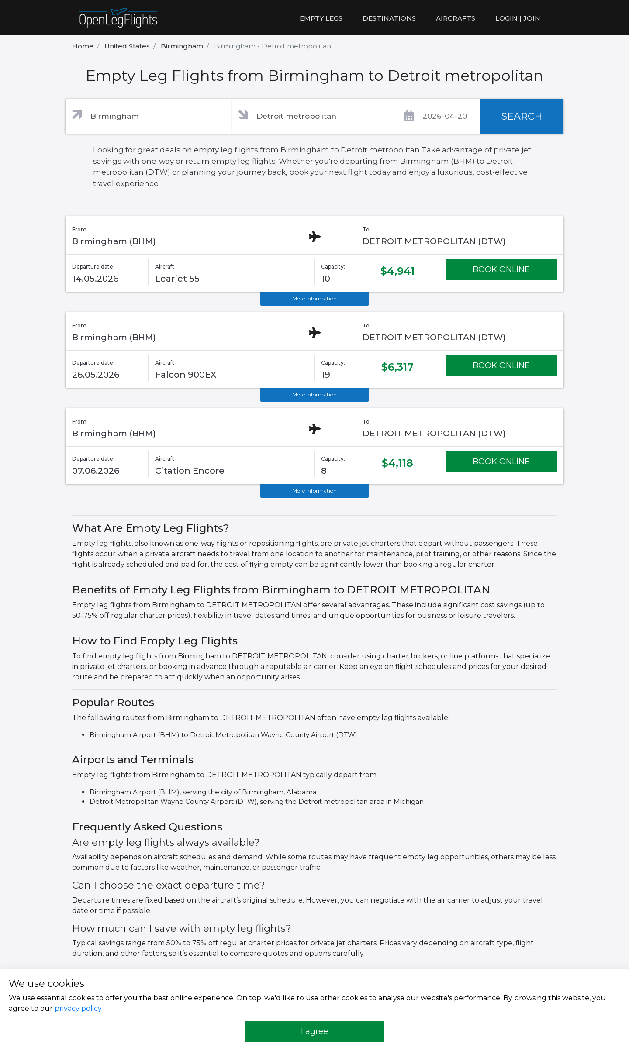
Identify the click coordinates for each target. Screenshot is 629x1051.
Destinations (389, 18)
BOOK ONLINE (501, 269)
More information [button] (314, 298)
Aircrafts (455, 18)
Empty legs (321, 18)
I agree (314, 1031)
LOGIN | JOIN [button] (517, 18)
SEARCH (522, 116)
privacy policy (78, 1008)
